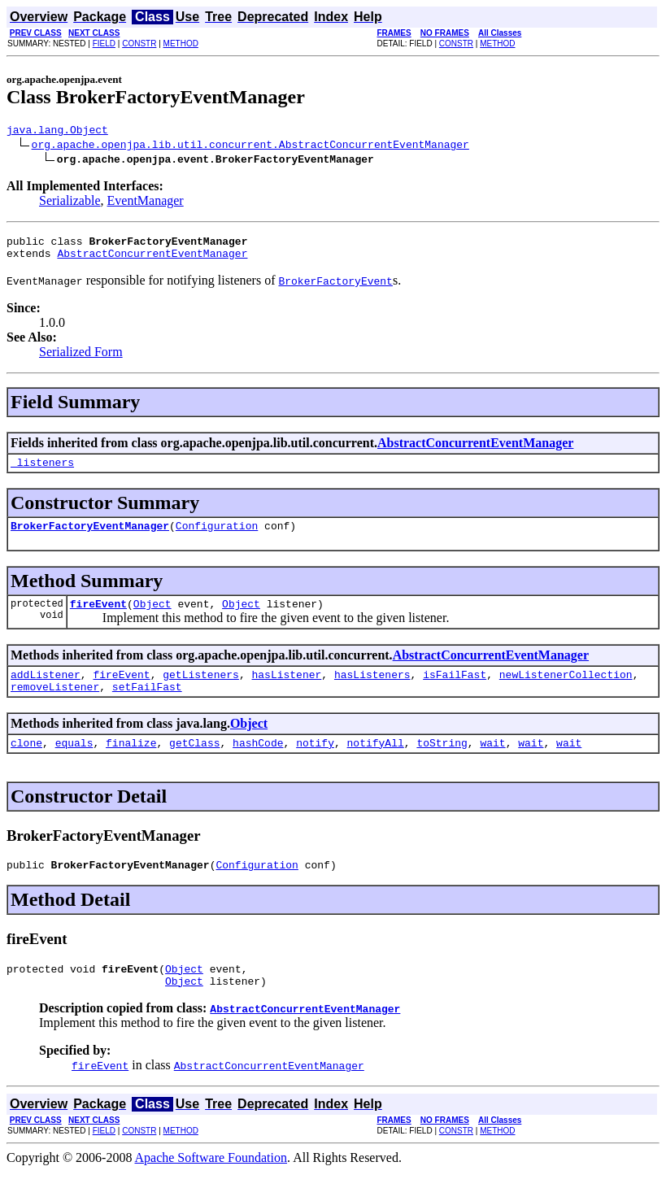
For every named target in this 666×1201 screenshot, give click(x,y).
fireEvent (98, 618)
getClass (194, 764)
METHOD (180, 43)
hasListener (286, 691)
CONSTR (139, 43)
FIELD (104, 43)
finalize (131, 764)
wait (492, 764)
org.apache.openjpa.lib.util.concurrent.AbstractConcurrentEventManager (250, 146)
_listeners (42, 471)
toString (441, 764)
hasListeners (372, 691)
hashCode (258, 764)
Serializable (70, 203)
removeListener (55, 705)
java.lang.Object (57, 131)
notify (315, 764)
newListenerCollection (566, 691)
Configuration (217, 537)
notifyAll (375, 764)
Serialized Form (81, 359)
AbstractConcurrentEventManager (152, 260)
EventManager (145, 203)
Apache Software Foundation (211, 1187)
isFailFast (454, 691)
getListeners (201, 691)
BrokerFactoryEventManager (90, 537)
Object (152, 618)
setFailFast (147, 705)
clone (26, 764)
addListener (46, 691)
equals (74, 764)
